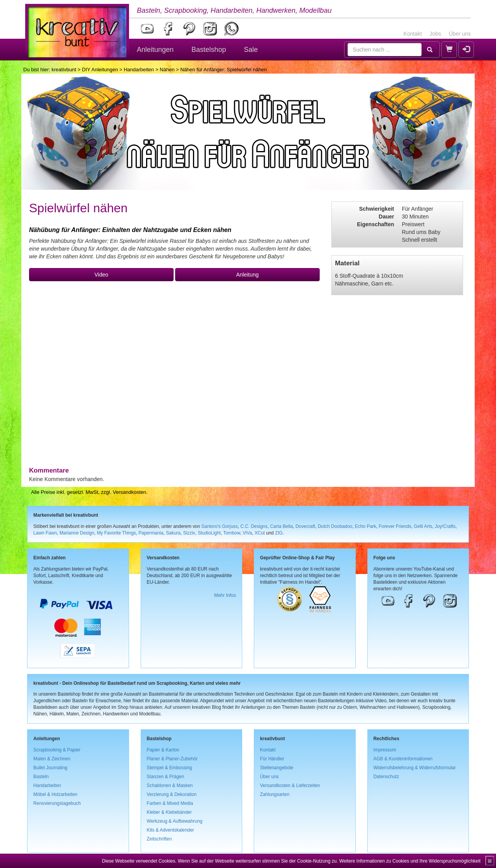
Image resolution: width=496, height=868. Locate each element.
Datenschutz (386, 776)
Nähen (167, 69)
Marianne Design (76, 533)
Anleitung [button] (247, 275)
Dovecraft (305, 526)
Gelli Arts (423, 526)
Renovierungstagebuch (57, 803)
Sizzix (189, 533)
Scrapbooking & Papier (57, 750)
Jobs (435, 34)
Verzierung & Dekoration (172, 794)
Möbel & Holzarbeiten (55, 794)
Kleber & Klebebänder (169, 812)
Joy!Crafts (445, 526)
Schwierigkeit (376, 209)
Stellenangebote (276, 767)
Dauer (386, 216)
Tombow (231, 533)
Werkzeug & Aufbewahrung (175, 821)
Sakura (173, 533)
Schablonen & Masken (170, 785)
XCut (260, 533)
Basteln (41, 776)
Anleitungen (155, 49)
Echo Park (365, 526)
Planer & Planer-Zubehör (172, 758)
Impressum (385, 750)
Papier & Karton (163, 750)
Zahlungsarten (274, 794)
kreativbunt (64, 69)
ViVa (247, 533)
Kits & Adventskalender (170, 830)
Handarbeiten (139, 69)
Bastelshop (208, 49)
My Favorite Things (116, 533)
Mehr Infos (225, 595)
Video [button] (101, 275)
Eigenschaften (375, 224)
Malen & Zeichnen (52, 758)
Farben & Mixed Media (170, 803)
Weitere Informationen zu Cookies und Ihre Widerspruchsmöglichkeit (409, 861)
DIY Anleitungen (100, 69)
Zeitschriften (159, 839)
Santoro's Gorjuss (220, 526)
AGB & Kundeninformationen (403, 758)
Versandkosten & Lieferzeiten (290, 785)
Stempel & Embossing (169, 767)
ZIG (279, 533)
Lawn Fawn (45, 533)
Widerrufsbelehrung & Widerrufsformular (415, 767)
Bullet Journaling (50, 767)
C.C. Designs (253, 526)
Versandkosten (129, 492)
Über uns (460, 34)
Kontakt (412, 34)
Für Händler (272, 758)
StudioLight (209, 533)
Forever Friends (395, 526)
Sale (251, 49)
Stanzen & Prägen (165, 776)
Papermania (150, 533)
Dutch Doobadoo (335, 526)
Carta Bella (281, 526)
